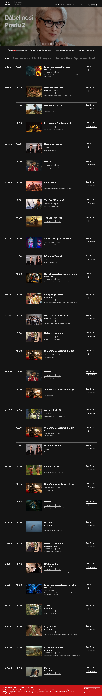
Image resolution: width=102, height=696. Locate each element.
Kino (7, 58)
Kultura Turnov (18, 3)
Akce (63, 4)
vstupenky (91, 70)
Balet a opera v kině (24, 58)
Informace (70, 4)
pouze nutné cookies (90, 692)
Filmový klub (45, 58)
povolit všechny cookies (90, 688)
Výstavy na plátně (84, 58)
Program (56, 4)
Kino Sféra (7, 3)
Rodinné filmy (64, 58)
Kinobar (79, 4)
